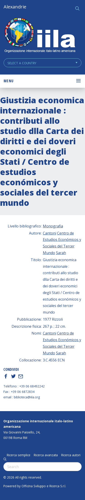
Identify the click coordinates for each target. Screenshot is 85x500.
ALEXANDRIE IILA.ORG (40, 35)
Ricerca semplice (18, 455)
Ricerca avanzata (46, 455)
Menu (9, 80)
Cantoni (49, 233)
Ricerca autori (70, 455)
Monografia (53, 226)
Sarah (61, 252)
